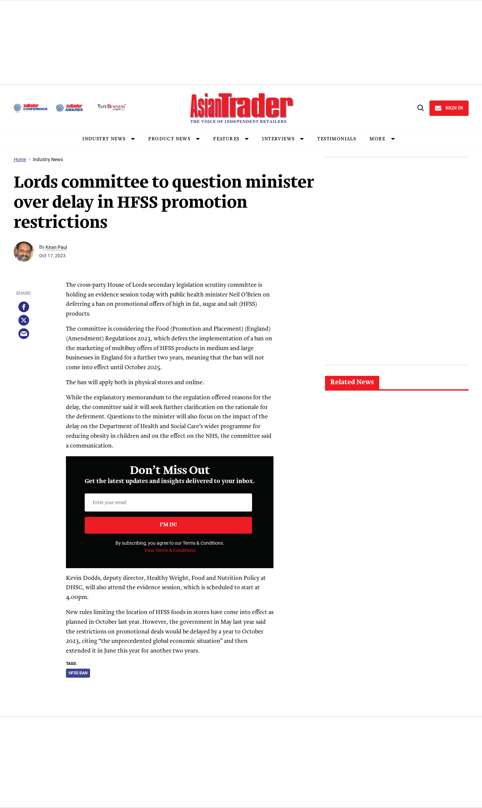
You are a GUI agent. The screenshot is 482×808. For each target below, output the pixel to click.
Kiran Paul (56, 247)
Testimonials (336, 139)
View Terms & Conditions (169, 550)
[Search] (420, 108)
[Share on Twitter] (23, 320)
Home (20, 159)
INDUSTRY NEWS (104, 139)
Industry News (48, 159)
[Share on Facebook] (23, 306)
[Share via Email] (23, 333)
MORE (378, 139)
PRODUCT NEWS (169, 139)
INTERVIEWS (278, 139)
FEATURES (226, 139)
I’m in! (168, 525)
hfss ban (78, 673)
